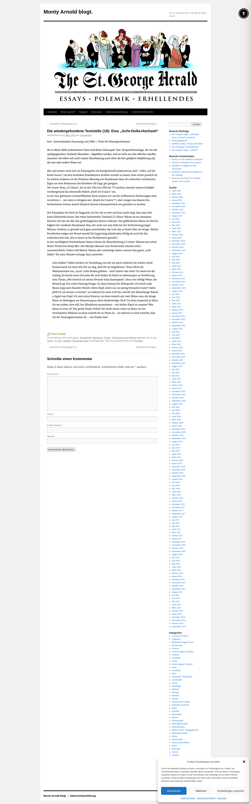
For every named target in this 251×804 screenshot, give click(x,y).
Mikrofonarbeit (178, 727)
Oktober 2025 (177, 209)
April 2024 (176, 266)
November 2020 (178, 394)
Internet (175, 698)
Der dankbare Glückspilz (192, 159)
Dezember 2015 (178, 579)
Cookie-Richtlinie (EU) (142, 112)
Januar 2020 (177, 426)
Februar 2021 (177, 385)
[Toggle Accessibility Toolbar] (243, 13)
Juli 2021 (176, 369)
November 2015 (178, 582)
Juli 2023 (176, 294)
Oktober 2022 (177, 322)
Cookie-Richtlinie (187, 798)
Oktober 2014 (177, 623)
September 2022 (178, 325)
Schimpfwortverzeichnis (191, 162)
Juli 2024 (176, 256)
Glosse (175, 683)
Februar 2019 (177, 460)
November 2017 (178, 507)
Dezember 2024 (178, 241)
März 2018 (176, 495)
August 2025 (177, 216)
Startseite (52, 112)
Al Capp (58, 341)
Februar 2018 (177, 498)
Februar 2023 (177, 310)
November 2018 (178, 470)
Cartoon (175, 648)
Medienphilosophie (180, 723)
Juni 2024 (176, 259)
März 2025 (176, 231)
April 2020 (176, 416)
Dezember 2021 (178, 354)
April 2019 (176, 454)
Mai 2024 (176, 263)
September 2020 (178, 401)
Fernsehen (176, 670)
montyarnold (86, 135)
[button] (244, 761)
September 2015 (178, 589)
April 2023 (176, 303)
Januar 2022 (177, 350)
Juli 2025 (176, 219)
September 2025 (178, 212)
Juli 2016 (176, 557)
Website (51, 436)
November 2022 (178, 319)
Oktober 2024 (177, 247)
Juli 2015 (176, 595)
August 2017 (177, 517)
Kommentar (53, 374)
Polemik (175, 755)
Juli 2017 (176, 520)
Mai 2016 (176, 564)
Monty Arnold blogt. (68, 12)
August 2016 (177, 554)
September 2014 (178, 626)
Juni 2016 (176, 560)
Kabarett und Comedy (181, 702)
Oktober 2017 (177, 510)
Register (83, 112)
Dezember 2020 (178, 391)
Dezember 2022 (178, 316)
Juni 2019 (176, 448)
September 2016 (178, 551)
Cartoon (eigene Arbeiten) (183, 651)
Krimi (174, 708)
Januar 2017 (177, 539)
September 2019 (178, 438)
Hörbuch (175, 689)
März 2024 (176, 269)
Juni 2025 (176, 222)
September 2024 (178, 250)
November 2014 (178, 620)
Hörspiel (175, 695)
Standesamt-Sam (80, 341)
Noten (174, 745)
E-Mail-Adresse (55, 425)
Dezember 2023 (178, 278)
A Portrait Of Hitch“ (180, 636)
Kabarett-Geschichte (180, 705)
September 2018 (178, 476)
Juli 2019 (176, 444)
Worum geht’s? (68, 112)
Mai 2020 (176, 413)
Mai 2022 (176, 338)
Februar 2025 (177, 234)
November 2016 (178, 545)
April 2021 (176, 379)
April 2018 (176, 491)
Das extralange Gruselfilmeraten (185, 147)
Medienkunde (177, 720)
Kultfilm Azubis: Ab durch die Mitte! (187, 143)
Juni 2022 (176, 335)
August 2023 (177, 291)
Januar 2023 (177, 313)
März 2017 (176, 532)
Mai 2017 (176, 526)
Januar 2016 (177, 576)
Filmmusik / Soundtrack (182, 676)
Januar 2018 (177, 501)
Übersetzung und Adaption (124, 338)
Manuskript (97, 338)
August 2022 (177, 328)
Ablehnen (200, 790)
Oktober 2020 (177, 397)
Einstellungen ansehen (230, 790)
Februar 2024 (177, 272)
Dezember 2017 (178, 504)
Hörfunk (175, 692)
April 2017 (176, 529)
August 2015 (177, 592)
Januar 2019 (177, 463)
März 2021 (176, 382)
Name (50, 414)
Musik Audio (177, 739)
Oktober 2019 (177, 435)
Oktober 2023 (177, 285)
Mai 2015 (176, 601)
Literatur (175, 711)
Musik (174, 736)
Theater (107, 338)
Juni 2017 (176, 523)
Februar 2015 (177, 611)
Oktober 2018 (177, 473)
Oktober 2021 (177, 360)
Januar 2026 (177, 200)
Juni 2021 (176, 372)
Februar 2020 (177, 423)
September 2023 (178, 288)
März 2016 (176, 570)
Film (174, 673)
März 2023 (176, 307)
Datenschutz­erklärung (206, 798)
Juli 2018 (176, 482)
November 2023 (178, 281)
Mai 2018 (176, 488)
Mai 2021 (176, 375)
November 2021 (178, 357)
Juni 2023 (176, 297)
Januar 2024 (177, 275)
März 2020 (176, 419)
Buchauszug (177, 645)
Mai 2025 (176, 225)
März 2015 (176, 607)
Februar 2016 (177, 573)
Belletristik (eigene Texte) (183, 642)
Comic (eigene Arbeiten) (182, 664)
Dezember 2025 (178, 203)
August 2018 (177, 479)
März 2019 (176, 457)
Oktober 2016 (177, 548)
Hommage (176, 686)
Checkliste (176, 658)
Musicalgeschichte (179, 733)
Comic (75, 338)
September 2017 (178, 513)
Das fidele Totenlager (147, 124)
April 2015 (176, 604)
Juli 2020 (176, 407)
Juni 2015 (176, 598)
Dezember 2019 (178, 429)
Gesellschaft (85, 338)
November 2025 (178, 206)
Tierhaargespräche (179, 140)
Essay (174, 667)
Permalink (138, 341)
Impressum (221, 798)
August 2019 (177, 441)
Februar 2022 (177, 347)
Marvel (175, 717)
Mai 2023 (176, 300)
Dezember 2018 (178, 466)
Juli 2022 (176, 332)
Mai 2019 (176, 451)
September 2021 (178, 363)
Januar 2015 (177, 614)
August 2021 (177, 366)
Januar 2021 (177, 388)
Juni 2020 (176, 410)
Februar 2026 (177, 197)
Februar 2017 (177, 535)
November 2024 (178, 244)
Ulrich (174, 162)
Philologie (176, 749)
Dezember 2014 (178, 617)
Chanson (175, 655)
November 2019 (178, 432)
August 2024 (177, 253)
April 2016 (176, 567)
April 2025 (176, 228)
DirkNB (175, 165)
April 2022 (176, 341)
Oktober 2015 (177, 586)
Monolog (67, 341)
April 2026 (176, 191)
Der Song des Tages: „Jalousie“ (185, 150)
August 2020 (177, 404)
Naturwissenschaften (180, 742)
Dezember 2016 (178, 542)
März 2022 (176, 344)
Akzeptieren (174, 790)
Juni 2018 (176, 485)
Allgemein (176, 639)
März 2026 (176, 194)
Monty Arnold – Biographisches (185, 730)
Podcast (175, 752)
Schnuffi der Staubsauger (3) (62, 124)
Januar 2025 (177, 238)
